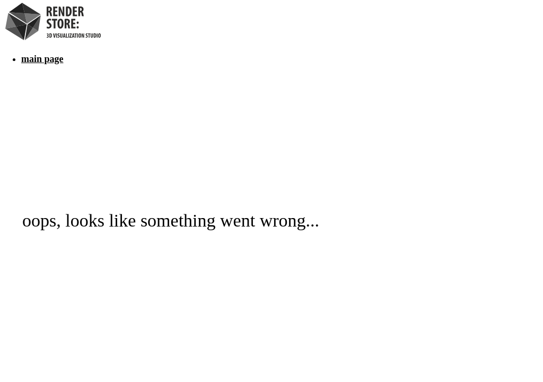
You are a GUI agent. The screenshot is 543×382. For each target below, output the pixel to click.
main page (42, 59)
